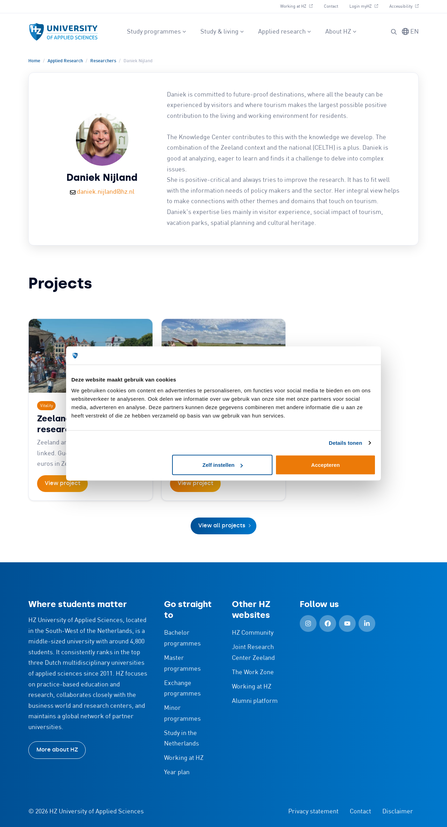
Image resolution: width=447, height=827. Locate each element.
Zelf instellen (223, 465)
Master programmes (182, 663)
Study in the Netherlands (181, 738)
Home (34, 61)
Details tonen (345, 442)
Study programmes (156, 32)
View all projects (221, 525)
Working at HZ (296, 6)
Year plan (177, 772)
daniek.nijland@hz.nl (105, 192)
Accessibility (404, 6)
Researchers (103, 61)
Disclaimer (397, 811)
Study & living (222, 32)
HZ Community (253, 633)
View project (62, 483)
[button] (393, 31)
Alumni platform (255, 701)
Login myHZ (363, 6)
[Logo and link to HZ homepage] (63, 32)
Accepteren (325, 465)
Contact (331, 6)
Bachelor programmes (182, 638)
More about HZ (57, 749)
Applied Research (65, 61)
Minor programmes (182, 713)
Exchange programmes (182, 688)
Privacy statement (313, 811)
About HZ (341, 32)
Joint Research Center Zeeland (253, 652)
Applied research (284, 32)
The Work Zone (253, 672)
